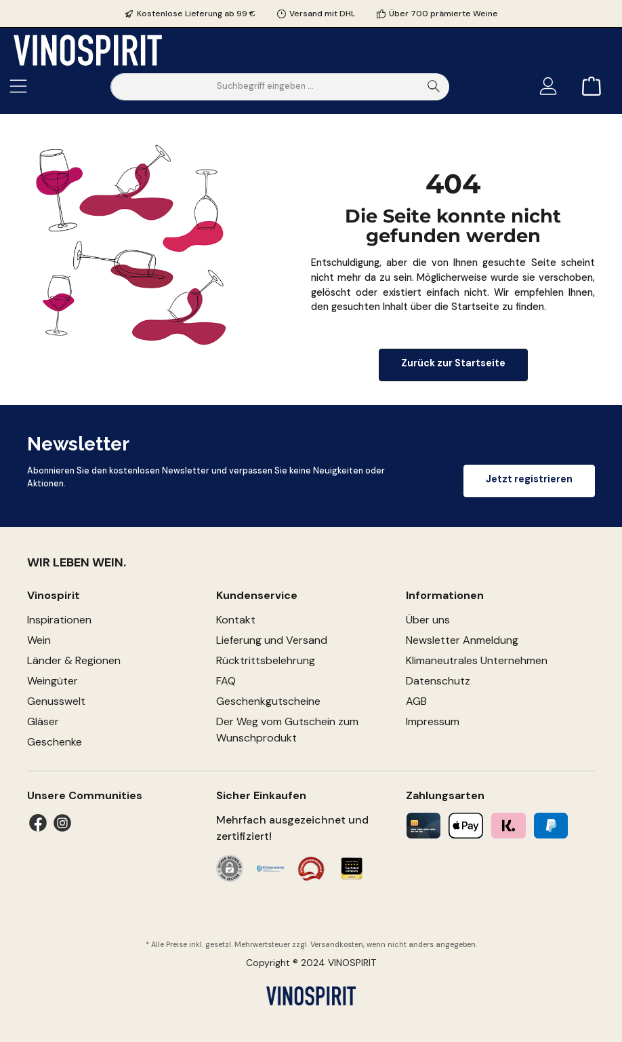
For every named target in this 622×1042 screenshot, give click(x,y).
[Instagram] (62, 823)
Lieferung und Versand (271, 640)
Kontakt (235, 620)
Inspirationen (59, 620)
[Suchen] (434, 86)
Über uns (428, 620)
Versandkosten (336, 944)
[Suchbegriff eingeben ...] (264, 86)
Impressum (432, 721)
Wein (39, 640)
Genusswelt (56, 701)
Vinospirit (53, 595)
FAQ (226, 681)
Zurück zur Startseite (453, 363)
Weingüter (52, 681)
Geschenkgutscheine (268, 701)
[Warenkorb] (587, 86)
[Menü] (18, 86)
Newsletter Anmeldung (462, 640)
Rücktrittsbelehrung (265, 660)
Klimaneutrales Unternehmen (476, 660)
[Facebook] (38, 823)
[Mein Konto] (548, 86)
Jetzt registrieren (529, 479)
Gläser (43, 721)
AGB (416, 701)
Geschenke (54, 742)
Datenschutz (438, 681)
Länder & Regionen (74, 660)
